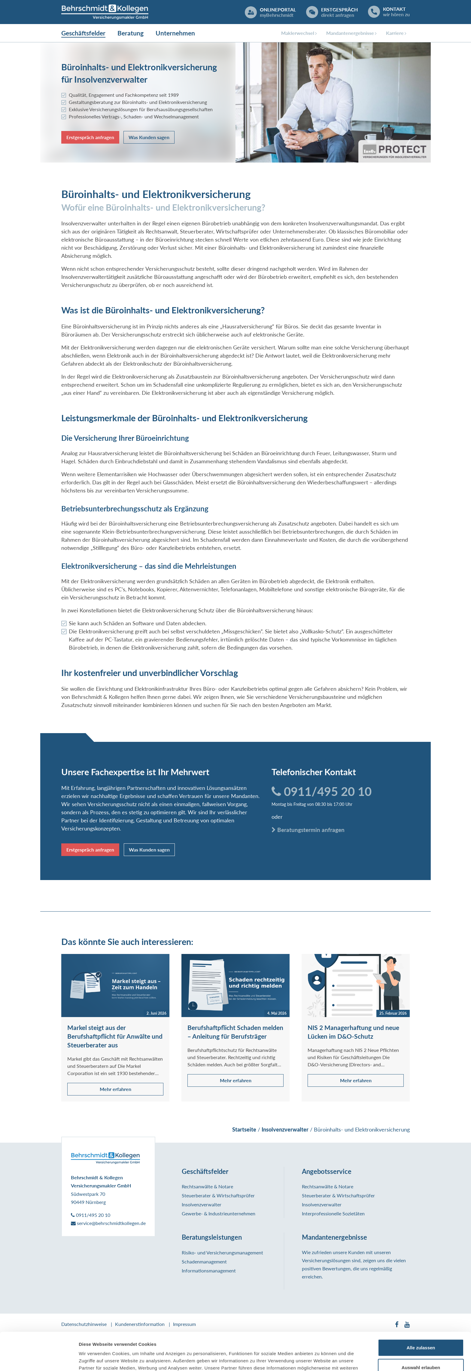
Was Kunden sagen (149, 137)
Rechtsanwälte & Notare (207, 1186)
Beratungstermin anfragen (308, 829)
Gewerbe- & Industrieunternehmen (218, 1213)
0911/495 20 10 (322, 791)
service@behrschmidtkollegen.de (108, 1223)
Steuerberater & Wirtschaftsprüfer (218, 1195)
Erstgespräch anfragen (90, 137)
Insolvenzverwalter (201, 1204)
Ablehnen (421, 1351)
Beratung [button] (130, 33)
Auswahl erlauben (421, 1331)
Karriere (395, 33)
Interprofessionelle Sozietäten (333, 1213)
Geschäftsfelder (83, 33)
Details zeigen (319, 1359)
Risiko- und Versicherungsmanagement (222, 1252)
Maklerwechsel (297, 33)
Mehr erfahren (115, 1089)
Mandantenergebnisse (350, 33)
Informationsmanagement (209, 1270)
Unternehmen (175, 33)
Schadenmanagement (204, 1261)
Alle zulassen (420, 1312)
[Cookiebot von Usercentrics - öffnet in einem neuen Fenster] (39, 1359)
